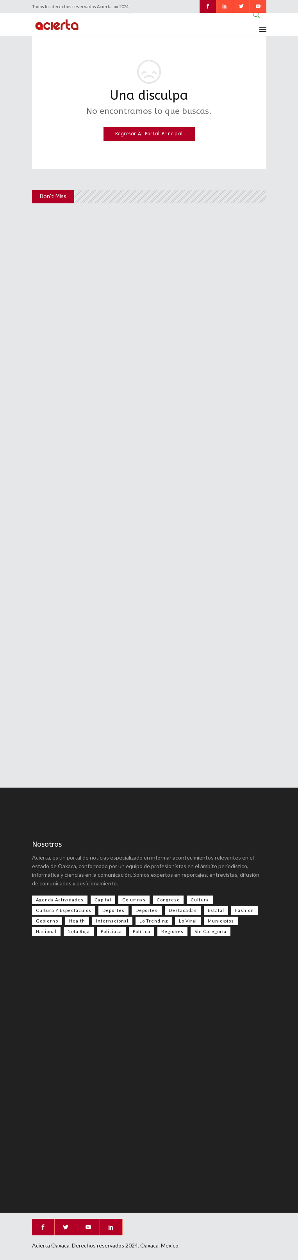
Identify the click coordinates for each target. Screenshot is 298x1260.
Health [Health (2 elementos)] (77, 920)
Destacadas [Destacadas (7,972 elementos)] (183, 910)
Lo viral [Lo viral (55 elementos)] (188, 920)
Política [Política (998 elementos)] (141, 931)
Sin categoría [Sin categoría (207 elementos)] (211, 931)
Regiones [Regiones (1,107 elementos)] (172, 931)
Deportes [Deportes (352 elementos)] (147, 910)
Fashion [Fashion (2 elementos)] (244, 910)
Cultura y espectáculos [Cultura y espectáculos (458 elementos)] (63, 910)
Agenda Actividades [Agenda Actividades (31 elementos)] (60, 899)
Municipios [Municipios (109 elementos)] (221, 920)
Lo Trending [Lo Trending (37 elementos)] (153, 920)
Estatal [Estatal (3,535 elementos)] (216, 910)
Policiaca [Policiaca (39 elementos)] (111, 931)
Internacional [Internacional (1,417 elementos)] (112, 920)
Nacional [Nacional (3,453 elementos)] (46, 931)
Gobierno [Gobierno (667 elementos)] (47, 920)
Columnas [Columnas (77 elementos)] (134, 899)
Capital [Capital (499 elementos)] (103, 899)
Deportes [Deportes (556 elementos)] (113, 910)
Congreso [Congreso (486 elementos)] (168, 899)
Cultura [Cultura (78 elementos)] (200, 899)
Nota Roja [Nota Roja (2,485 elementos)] (79, 931)
